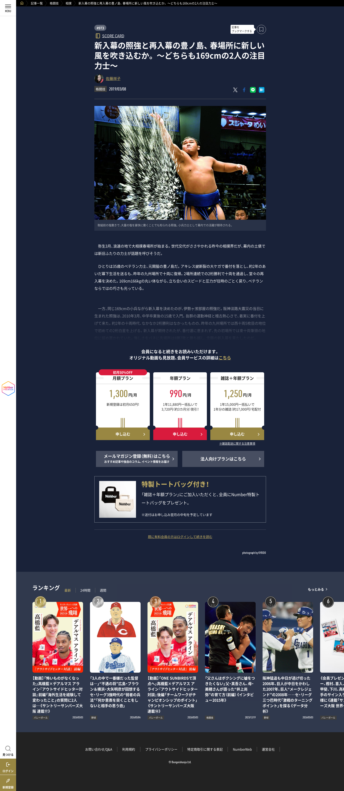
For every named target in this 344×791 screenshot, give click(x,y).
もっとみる (316, 589)
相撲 (69, 3)
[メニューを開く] (8, 8)
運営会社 (268, 749)
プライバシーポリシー (161, 749)
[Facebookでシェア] (244, 89)
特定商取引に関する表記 (205, 749)
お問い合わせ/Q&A (98, 749)
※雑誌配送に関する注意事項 (237, 444)
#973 (100, 28)
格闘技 (54, 3)
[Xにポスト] (235, 89)
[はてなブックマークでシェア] (261, 89)
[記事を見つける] (8, 750)
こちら (225, 358)
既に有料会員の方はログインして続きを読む (180, 536)
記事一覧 (37, 3)
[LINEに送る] (252, 89)
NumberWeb (242, 749)
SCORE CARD (113, 35)
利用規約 (128, 749)
